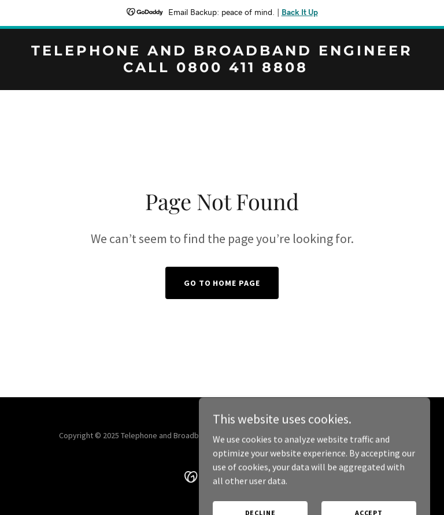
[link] (222, 68)
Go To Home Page (222, 283)
